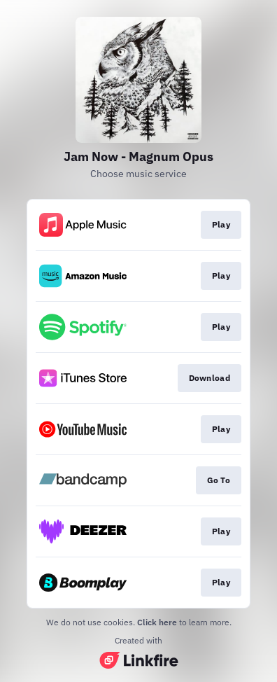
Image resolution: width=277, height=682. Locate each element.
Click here (157, 622)
